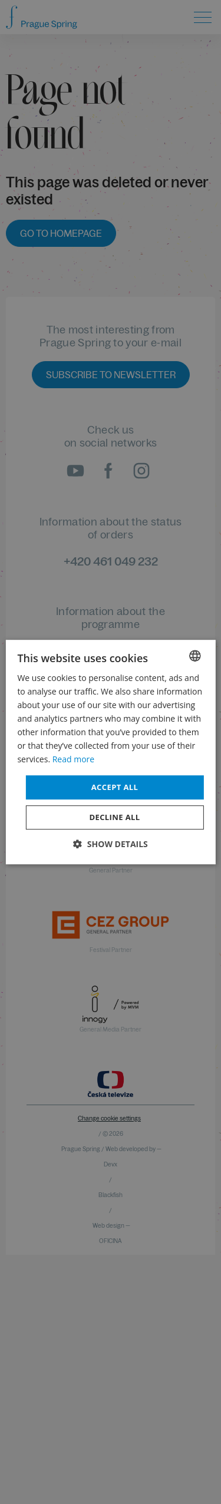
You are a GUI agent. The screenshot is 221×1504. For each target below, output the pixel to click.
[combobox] (195, 656)
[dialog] (110, 752)
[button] (110, 843)
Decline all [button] (114, 817)
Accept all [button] (114, 787)
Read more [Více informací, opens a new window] (73, 759)
